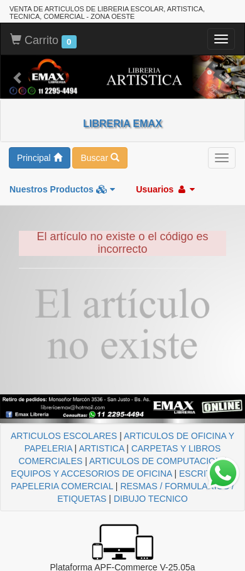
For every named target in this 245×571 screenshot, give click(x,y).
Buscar (99, 158)
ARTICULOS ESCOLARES (64, 436)
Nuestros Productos (62, 189)
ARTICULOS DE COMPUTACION (155, 461)
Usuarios (165, 189)
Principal (39, 158)
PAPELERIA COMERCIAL (62, 486)
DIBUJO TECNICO (151, 499)
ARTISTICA (101, 448)
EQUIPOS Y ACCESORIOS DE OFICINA (91, 473)
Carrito (43, 40)
